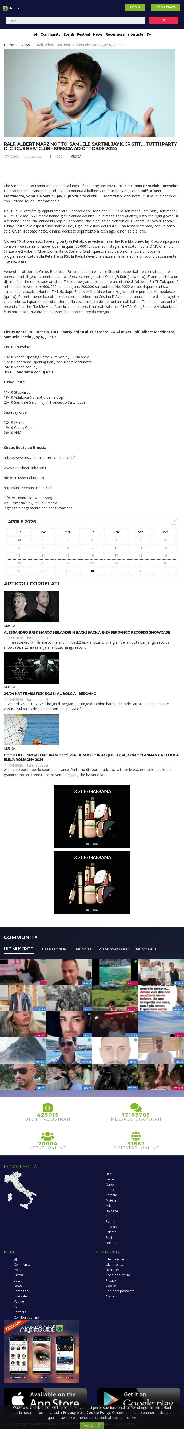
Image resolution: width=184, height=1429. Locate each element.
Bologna (112, 1211)
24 (116, 563)
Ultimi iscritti (19, 949)
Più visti (83, 949)
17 (116, 555)
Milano (110, 1206)
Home (9, 44)
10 (116, 548)
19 (165, 555)
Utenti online (55, 949)
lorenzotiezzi (33, 156)
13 (19, 555)
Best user (112, 1270)
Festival (83, 34)
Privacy (111, 1280)
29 (67, 571)
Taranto (111, 1195)
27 (19, 571)
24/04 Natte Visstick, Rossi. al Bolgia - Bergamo (50, 693)
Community (50, 34)
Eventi (68, 34)
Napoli (110, 1184)
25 (140, 563)
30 (19, 540)
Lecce (110, 1179)
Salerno (111, 1232)
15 (67, 555)
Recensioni (114, 34)
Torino (110, 1216)
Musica (76, 156)
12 (165, 548)
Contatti (111, 1296)
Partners (20, 1312)
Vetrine (19, 1301)
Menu (11, 10)
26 (165, 563)
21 (43, 563)
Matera (111, 1200)
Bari (109, 1174)
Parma (110, 1221)
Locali (18, 1280)
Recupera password (120, 1291)
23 (92, 563)
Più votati (146, 949)
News (97, 34)
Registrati (165, 7)
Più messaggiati (113, 949)
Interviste (135, 34)
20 (19, 563)
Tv (148, 34)
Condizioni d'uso (118, 1275)
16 (92, 555)
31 (43, 540)
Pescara (111, 1227)
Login (135, 7)
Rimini (110, 1237)
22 (67, 563)
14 (43, 555)
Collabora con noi (27, 1317)
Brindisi (111, 1243)
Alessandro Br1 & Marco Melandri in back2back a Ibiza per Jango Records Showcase (87, 632)
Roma (110, 1190)
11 (140, 548)
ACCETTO (92, 1425)
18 (140, 555)
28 (43, 571)
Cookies (111, 1286)
